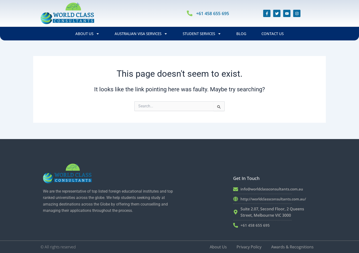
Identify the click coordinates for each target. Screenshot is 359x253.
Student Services (202, 33)
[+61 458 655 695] (190, 13)
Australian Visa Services (141, 33)
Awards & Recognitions (292, 247)
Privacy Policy (249, 247)
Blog (241, 33)
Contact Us (272, 33)
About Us (87, 33)
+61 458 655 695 (214, 13)
